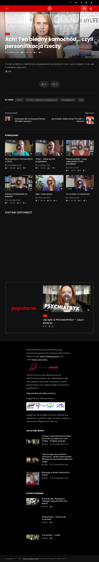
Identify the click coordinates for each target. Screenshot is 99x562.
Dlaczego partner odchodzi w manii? (56, 473)
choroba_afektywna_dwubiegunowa (42, 100)
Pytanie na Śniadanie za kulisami (16, 195)
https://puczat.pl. (40, 359)
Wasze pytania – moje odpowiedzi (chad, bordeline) (76, 161)
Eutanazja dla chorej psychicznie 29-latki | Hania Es (30, 120)
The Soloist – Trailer (51, 535)
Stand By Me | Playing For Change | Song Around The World (54, 501)
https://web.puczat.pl (49, 356)
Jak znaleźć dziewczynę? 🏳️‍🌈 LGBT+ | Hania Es (67, 120)
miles (46, 444)
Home (7, 15)
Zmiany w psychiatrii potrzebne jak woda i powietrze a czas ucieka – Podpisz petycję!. (56, 438)
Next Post (89, 113)
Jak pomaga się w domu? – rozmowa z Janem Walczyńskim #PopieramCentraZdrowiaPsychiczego (57, 458)
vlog (81, 100)
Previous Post (11, 113)
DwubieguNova (68, 100)
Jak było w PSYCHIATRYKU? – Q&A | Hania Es (63, 321)
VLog (15, 15)
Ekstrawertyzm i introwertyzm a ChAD (19, 160)
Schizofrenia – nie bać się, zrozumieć (54, 518)
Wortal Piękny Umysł (31, 558)
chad (19, 100)
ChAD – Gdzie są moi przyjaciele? (45, 160)
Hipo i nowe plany (44, 194)
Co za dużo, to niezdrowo (78, 194)
